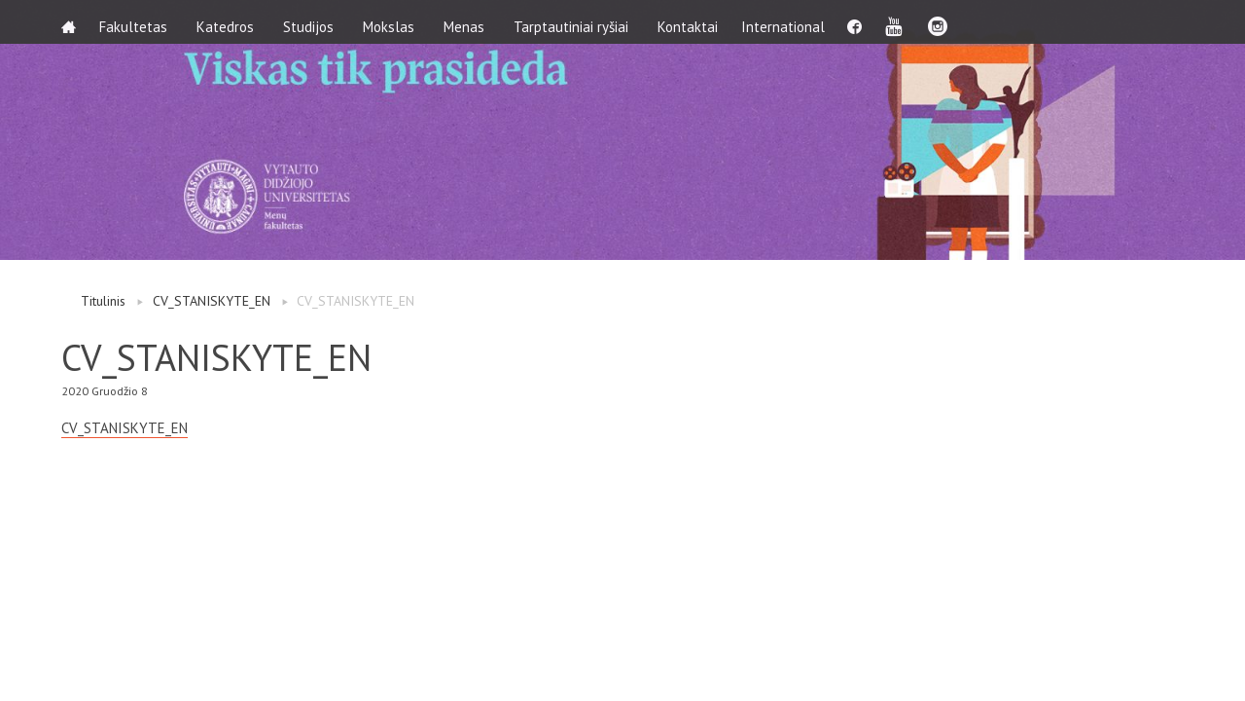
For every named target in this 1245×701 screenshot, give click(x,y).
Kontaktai (693, 22)
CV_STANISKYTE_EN (211, 301)
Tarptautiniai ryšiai (576, 22)
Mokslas (394, 22)
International (794, 22)
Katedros (231, 22)
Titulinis (103, 301)
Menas (469, 22)
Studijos (314, 22)
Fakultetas (139, 22)
